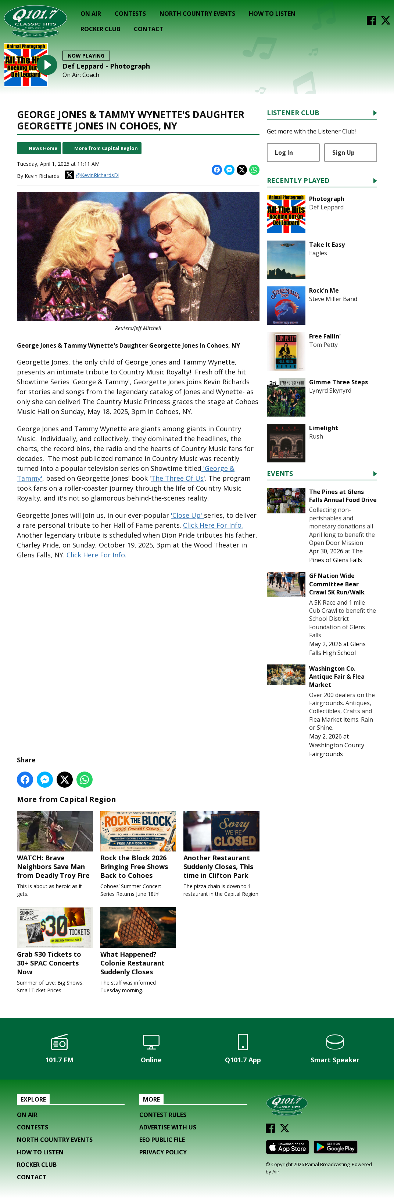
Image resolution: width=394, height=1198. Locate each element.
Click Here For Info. (213, 525)
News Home (43, 148)
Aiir (275, 1171)
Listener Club (293, 113)
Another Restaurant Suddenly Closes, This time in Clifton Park (221, 845)
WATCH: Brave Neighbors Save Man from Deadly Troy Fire (55, 845)
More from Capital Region (106, 148)
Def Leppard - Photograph (106, 66)
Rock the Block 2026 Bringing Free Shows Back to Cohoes (138, 845)
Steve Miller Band (333, 299)
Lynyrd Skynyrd (330, 390)
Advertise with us (167, 1127)
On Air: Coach (80, 75)
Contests (130, 14)
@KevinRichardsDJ (92, 175)
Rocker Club (100, 29)
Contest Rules (162, 1115)
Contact (149, 29)
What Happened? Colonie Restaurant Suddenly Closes (138, 941)
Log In (284, 153)
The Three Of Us (177, 478)
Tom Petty (323, 345)
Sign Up (343, 153)
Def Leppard (326, 207)
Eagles (318, 253)
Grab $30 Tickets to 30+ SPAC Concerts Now (55, 941)
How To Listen (272, 14)
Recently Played (298, 181)
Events (280, 474)
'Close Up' (187, 515)
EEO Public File (162, 1140)
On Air (90, 14)
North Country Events (197, 14)
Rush (316, 436)
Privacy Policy (163, 1152)
